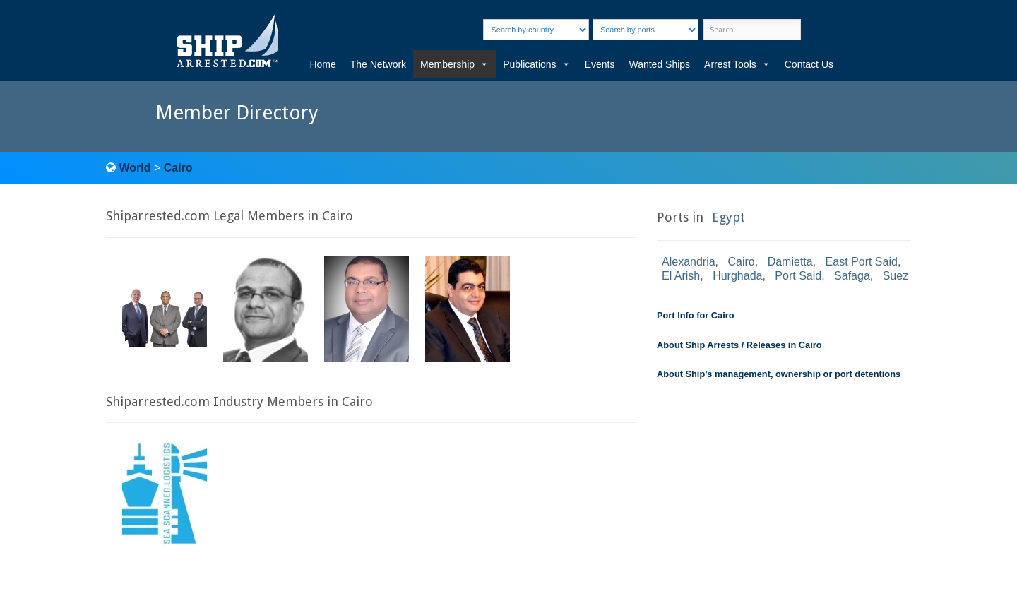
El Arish (681, 276)
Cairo (178, 168)
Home (322, 64)
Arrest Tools (737, 64)
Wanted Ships (659, 64)
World (134, 168)
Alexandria (688, 262)
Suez (895, 276)
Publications (537, 64)
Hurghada (737, 276)
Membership (454, 64)
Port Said (798, 276)
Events (600, 64)
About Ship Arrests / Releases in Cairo (739, 345)
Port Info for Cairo (695, 315)
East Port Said (862, 262)
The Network (378, 64)
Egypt (728, 217)
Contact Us (809, 64)
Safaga (852, 276)
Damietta (790, 262)
